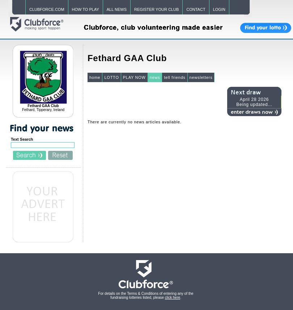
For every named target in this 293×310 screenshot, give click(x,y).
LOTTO (111, 77)
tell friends (174, 77)
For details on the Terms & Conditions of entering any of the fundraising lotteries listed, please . (145, 296)
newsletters (201, 77)
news (155, 77)
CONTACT (195, 9)
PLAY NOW (134, 77)
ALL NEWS (117, 9)
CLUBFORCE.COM (46, 9)
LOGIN (219, 9)
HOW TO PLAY (85, 9)
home (95, 77)
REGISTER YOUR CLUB (156, 9)
